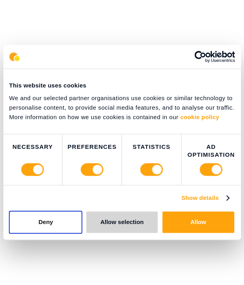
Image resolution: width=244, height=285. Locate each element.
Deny (45, 222)
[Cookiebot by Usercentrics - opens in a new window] (200, 57)
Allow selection (122, 222)
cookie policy (199, 117)
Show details (200, 198)
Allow (198, 222)
